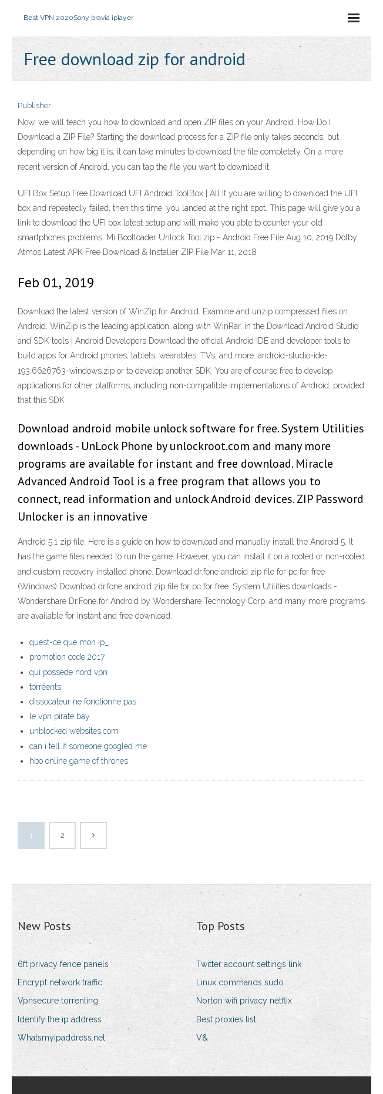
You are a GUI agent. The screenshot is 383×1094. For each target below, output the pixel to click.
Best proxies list (226, 1019)
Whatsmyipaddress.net (61, 1037)
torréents (45, 687)
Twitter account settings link (248, 964)
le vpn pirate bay (59, 716)
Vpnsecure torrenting (58, 1000)
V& (202, 1037)
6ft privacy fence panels (63, 964)
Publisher (34, 105)
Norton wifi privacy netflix (244, 1000)
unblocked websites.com (74, 731)
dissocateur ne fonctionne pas (82, 701)
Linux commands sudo (240, 982)
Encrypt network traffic (60, 982)
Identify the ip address (60, 1019)
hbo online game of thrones (78, 761)
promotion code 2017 (67, 657)
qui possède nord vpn (68, 672)
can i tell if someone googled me (88, 746)
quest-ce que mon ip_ (69, 642)
